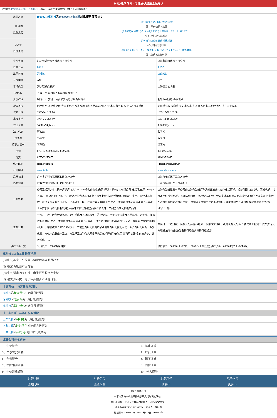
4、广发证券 (148, 352)
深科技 (41, 73)
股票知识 (166, 378)
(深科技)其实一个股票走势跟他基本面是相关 (31, 259)
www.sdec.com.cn (167, 170)
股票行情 (33, 378)
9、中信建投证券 (13, 371)
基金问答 (99, 384)
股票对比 (32, 9)
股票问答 (232, 378)
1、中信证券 (10, 345)
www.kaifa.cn (44, 170)
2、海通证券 (148, 345)
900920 (161, 67)
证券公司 (99, 378)
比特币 (166, 384)
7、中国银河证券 (13, 365)
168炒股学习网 (123, 3)
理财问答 (33, 384)
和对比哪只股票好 (24, 292)
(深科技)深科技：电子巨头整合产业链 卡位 (30, 279)
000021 (41, 67)
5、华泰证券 (10, 358)
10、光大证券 (149, 371)
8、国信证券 (148, 365)
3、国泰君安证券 (13, 352)
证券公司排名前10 (14, 339)
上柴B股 (162, 73)
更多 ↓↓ (232, 384)
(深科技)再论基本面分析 (18, 266)
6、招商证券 (148, 358)
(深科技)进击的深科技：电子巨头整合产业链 (31, 272)
